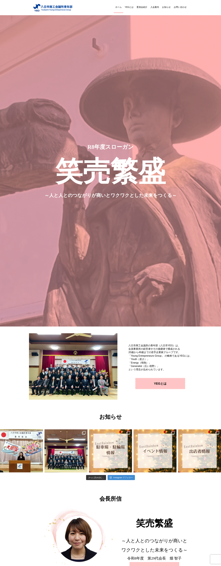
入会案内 (154, 7)
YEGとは (129, 7)
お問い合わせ (180, 7)
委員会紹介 (142, 7)
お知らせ (166, 7)
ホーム (118, 7)
